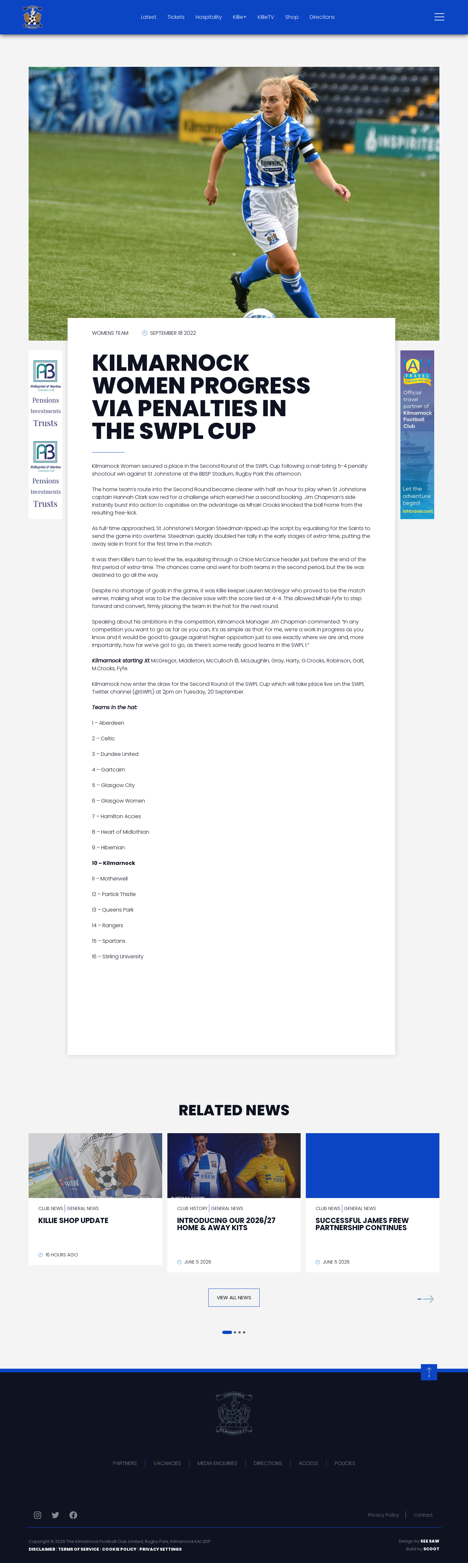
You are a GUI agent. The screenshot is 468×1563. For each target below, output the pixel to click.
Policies (345, 1463)
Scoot (431, 1549)
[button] (426, 1299)
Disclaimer (42, 1549)
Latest (148, 17)
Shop (292, 17)
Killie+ (240, 17)
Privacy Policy (383, 1515)
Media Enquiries (217, 1463)
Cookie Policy (119, 1549)
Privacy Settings (160, 1549)
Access (308, 1463)
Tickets (176, 17)
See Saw (430, 1541)
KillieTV (266, 17)
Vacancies (167, 1463)
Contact (423, 1515)
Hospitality (209, 17)
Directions (322, 17)
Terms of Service (78, 1549)
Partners (125, 1463)
